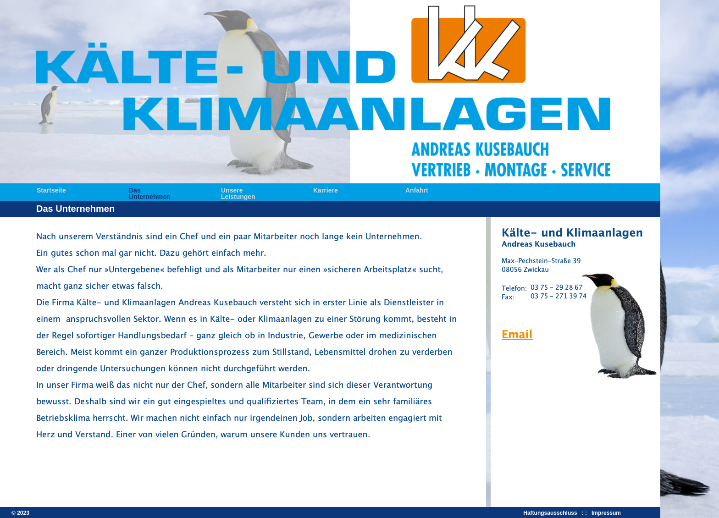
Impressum (606, 513)
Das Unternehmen (149, 190)
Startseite (51, 190)
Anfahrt (416, 190)
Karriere (325, 190)
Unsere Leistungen (238, 190)
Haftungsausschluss (551, 513)
